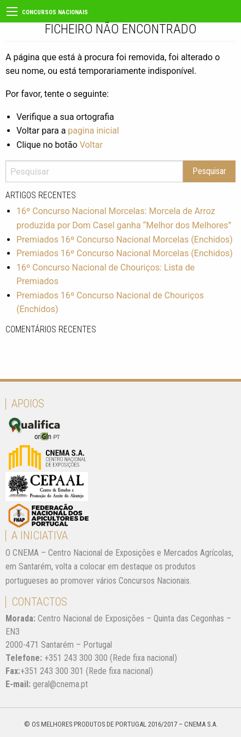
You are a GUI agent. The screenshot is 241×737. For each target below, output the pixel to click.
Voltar (91, 145)
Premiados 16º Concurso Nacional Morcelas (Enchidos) (124, 239)
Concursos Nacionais (55, 12)
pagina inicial (93, 130)
